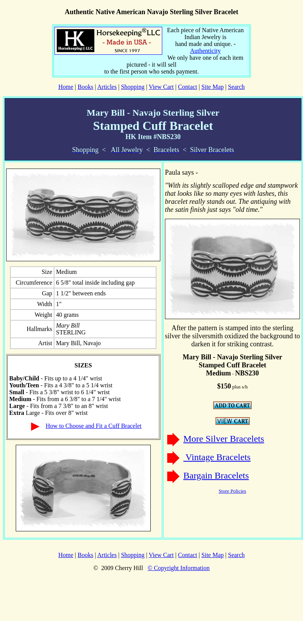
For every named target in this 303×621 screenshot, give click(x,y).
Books (85, 87)
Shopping (132, 87)
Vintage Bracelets (216, 457)
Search (236, 87)
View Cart (161, 87)
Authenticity (205, 51)
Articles (107, 87)
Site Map (212, 87)
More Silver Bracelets (223, 439)
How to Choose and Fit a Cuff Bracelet (94, 426)
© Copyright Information (178, 568)
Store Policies (232, 491)
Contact (187, 87)
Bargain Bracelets (216, 475)
